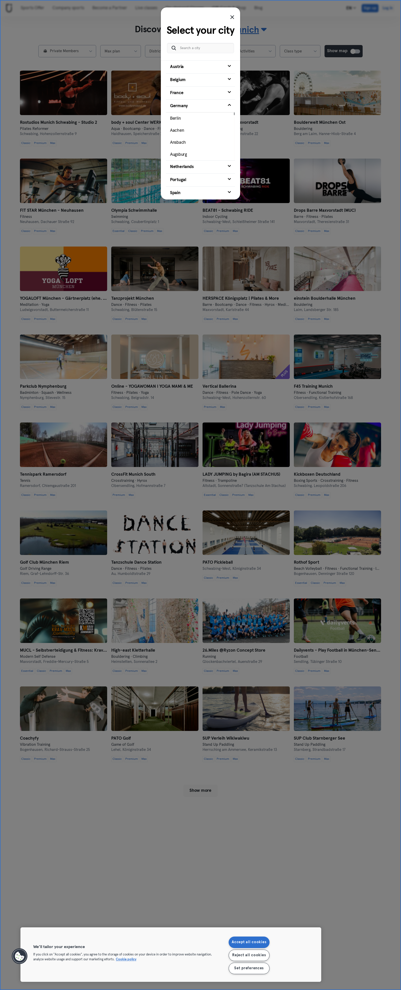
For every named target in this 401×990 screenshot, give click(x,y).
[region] (170, 954)
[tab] (200, 67)
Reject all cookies (249, 955)
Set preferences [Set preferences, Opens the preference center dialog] (249, 968)
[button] (20, 956)
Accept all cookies (249, 942)
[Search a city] (200, 48)
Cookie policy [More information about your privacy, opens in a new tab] (126, 959)
